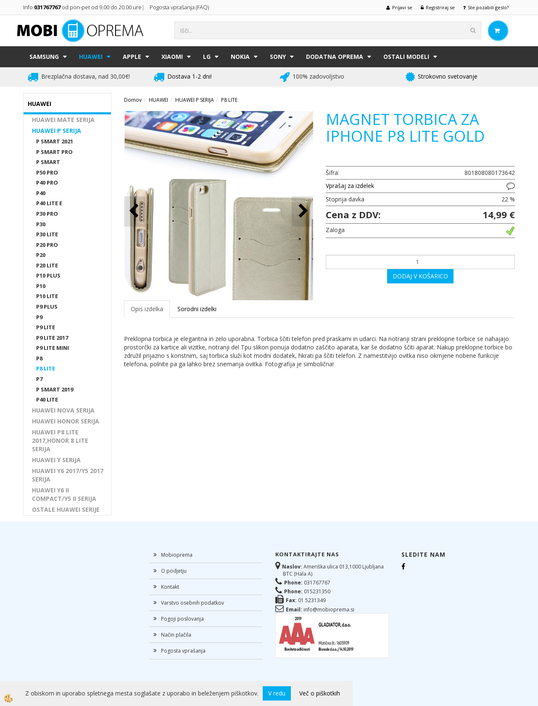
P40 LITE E (49, 203)
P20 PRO (47, 245)
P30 (40, 224)
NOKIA (240, 57)
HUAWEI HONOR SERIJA (65, 421)
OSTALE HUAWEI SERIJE (66, 509)
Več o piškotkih (319, 693)
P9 (39, 317)
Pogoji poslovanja (182, 618)
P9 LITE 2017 (52, 337)
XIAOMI (172, 57)
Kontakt (170, 586)
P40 (40, 193)
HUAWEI (91, 57)
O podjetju (174, 570)
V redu (276, 693)
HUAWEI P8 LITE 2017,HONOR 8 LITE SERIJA (60, 440)
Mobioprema (177, 554)
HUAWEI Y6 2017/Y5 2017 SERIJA (67, 475)
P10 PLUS (48, 275)
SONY (278, 57)
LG (207, 57)
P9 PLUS (47, 306)
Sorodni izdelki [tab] (196, 309)
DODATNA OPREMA (334, 57)
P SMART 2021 (54, 141)
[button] (302, 211)
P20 (40, 255)
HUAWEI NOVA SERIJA (63, 410)
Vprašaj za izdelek (350, 186)
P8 (39, 358)
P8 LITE (45, 368)
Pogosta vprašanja (183, 650)
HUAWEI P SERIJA (56, 131)
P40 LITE (47, 399)
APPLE (132, 57)
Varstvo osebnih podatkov (192, 602)
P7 (39, 379)
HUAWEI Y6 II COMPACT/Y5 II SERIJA (64, 494)
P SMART (48, 162)
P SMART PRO (54, 152)
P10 (40, 286)
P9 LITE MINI (52, 348)
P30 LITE (47, 234)
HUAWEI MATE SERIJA (63, 120)
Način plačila (176, 634)
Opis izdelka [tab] (147, 309)
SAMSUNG (44, 57)
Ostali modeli (406, 57)
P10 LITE (47, 296)
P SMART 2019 (54, 389)
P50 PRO (47, 172)
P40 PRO (47, 182)
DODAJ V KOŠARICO (420, 276)
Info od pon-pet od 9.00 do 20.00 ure (82, 7)
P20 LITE (47, 265)
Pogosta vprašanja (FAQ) (180, 7)
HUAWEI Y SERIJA (56, 460)
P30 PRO (47, 213)
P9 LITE (45, 327)
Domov (133, 99)
